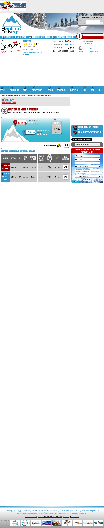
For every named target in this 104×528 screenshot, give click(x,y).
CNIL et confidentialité (44, 517)
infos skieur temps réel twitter (89, 133)
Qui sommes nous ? (31, 517)
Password (82, 23)
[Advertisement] (52, 71)
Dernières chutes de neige (41, 37)
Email (80, 20)
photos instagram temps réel (88, 128)
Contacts (53, 517)
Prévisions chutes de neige (65, 37)
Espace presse (74, 517)
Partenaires (66, 517)
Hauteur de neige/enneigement (16, 37)
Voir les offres (9, 102)
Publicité (59, 517)
